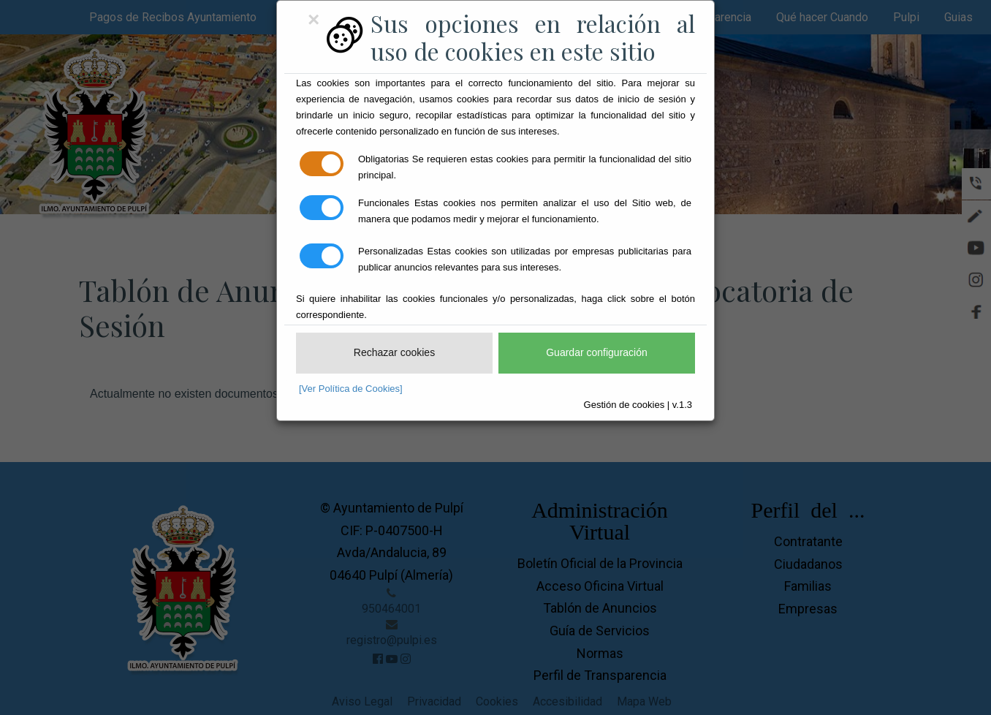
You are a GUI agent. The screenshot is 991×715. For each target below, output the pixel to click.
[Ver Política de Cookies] (351, 388)
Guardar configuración (597, 352)
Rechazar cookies (394, 352)
